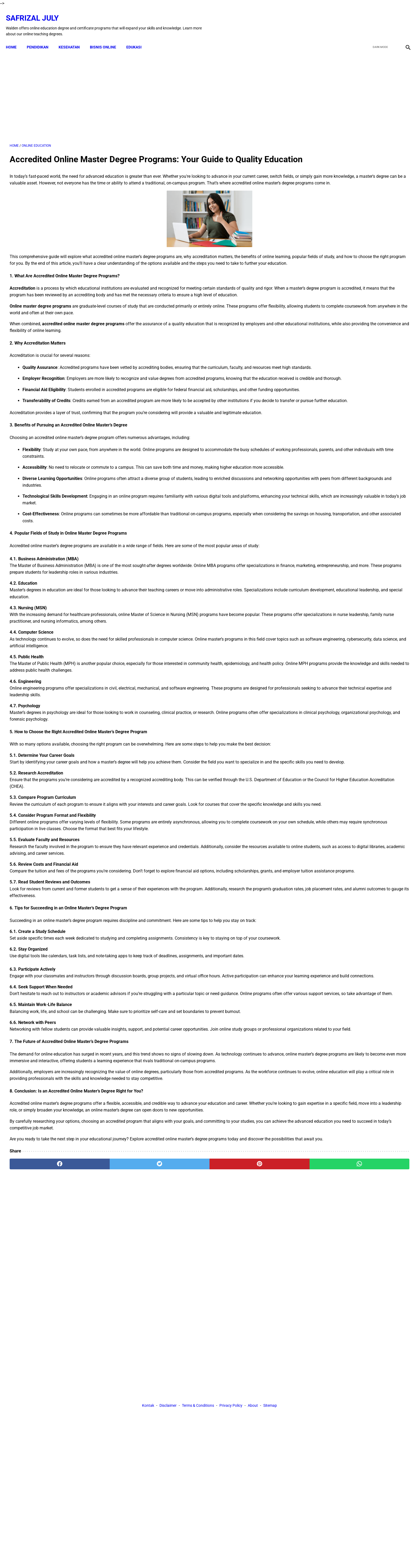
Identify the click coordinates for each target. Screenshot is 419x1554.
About (253, 1349)
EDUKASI (137, 38)
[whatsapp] (245, 1300)
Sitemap (270, 1349)
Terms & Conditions (198, 1349)
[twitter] (378, 19)
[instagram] (403, 19)
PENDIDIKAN (41, 38)
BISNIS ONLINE (107, 38)
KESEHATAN (72, 38)
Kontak (148, 1349)
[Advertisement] (145, 90)
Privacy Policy (230, 1349)
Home (15, 38)
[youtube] (391, 19)
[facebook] (366, 19)
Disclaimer (168, 1349)
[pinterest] (178, 1300)
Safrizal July (36, 12)
